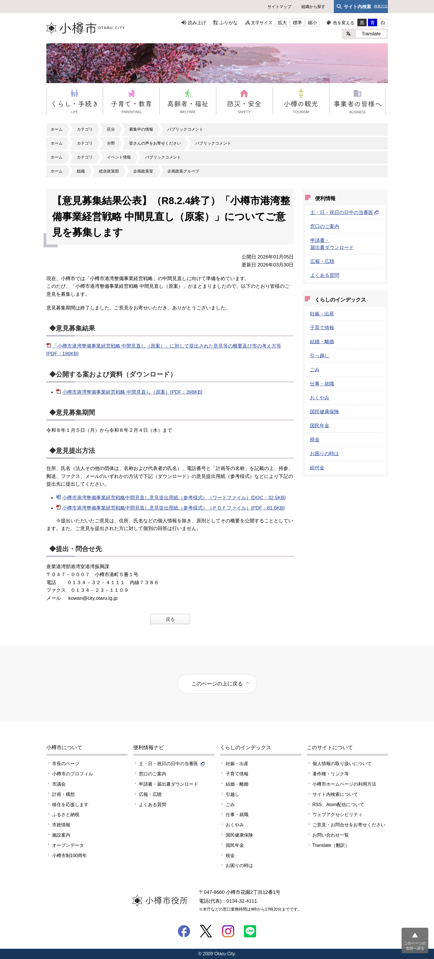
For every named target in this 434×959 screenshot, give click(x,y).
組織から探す (313, 6)
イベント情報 (119, 157)
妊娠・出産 (322, 314)
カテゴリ (85, 129)
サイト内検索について (335, 794)
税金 (315, 439)
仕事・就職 (322, 384)
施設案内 (61, 834)
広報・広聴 (322, 261)
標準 (297, 22)
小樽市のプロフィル (72, 773)
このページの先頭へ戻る (415, 945)
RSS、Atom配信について (338, 804)
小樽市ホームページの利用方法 (344, 783)
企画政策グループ (183, 171)
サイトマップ (279, 6)
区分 (111, 129)
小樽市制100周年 (69, 855)
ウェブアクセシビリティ (337, 814)
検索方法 (381, 6)
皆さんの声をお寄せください (155, 143)
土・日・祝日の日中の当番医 (344, 212)
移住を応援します (70, 804)
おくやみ (319, 398)
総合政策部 (109, 171)
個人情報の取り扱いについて (342, 763)
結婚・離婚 (322, 341)
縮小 (312, 22)
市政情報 (61, 824)
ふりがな (228, 22)
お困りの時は (324, 453)
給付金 (317, 468)
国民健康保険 (324, 411)
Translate (371, 33)
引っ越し (319, 355)
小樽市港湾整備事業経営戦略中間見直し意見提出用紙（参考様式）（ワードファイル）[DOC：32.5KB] (174, 497)
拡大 (282, 22)
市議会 (59, 783)
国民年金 (319, 425)
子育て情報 (322, 327)
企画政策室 (143, 171)
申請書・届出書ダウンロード (168, 783)
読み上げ (197, 22)
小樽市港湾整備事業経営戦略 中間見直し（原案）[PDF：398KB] (132, 392)
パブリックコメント (185, 129)
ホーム (57, 129)
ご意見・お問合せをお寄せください (348, 824)
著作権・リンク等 (330, 773)
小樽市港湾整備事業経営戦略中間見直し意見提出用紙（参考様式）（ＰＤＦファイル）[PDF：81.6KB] (173, 508)
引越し (232, 794)
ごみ (315, 369)
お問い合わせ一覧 (330, 834)
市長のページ (65, 763)
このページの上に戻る (217, 684)
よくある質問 (324, 275)
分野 (111, 143)
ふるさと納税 (65, 814)
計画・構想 (63, 794)
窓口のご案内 (324, 226)
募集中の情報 (141, 129)
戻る (170, 619)
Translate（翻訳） (331, 845)
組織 (81, 171)
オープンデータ (68, 845)
